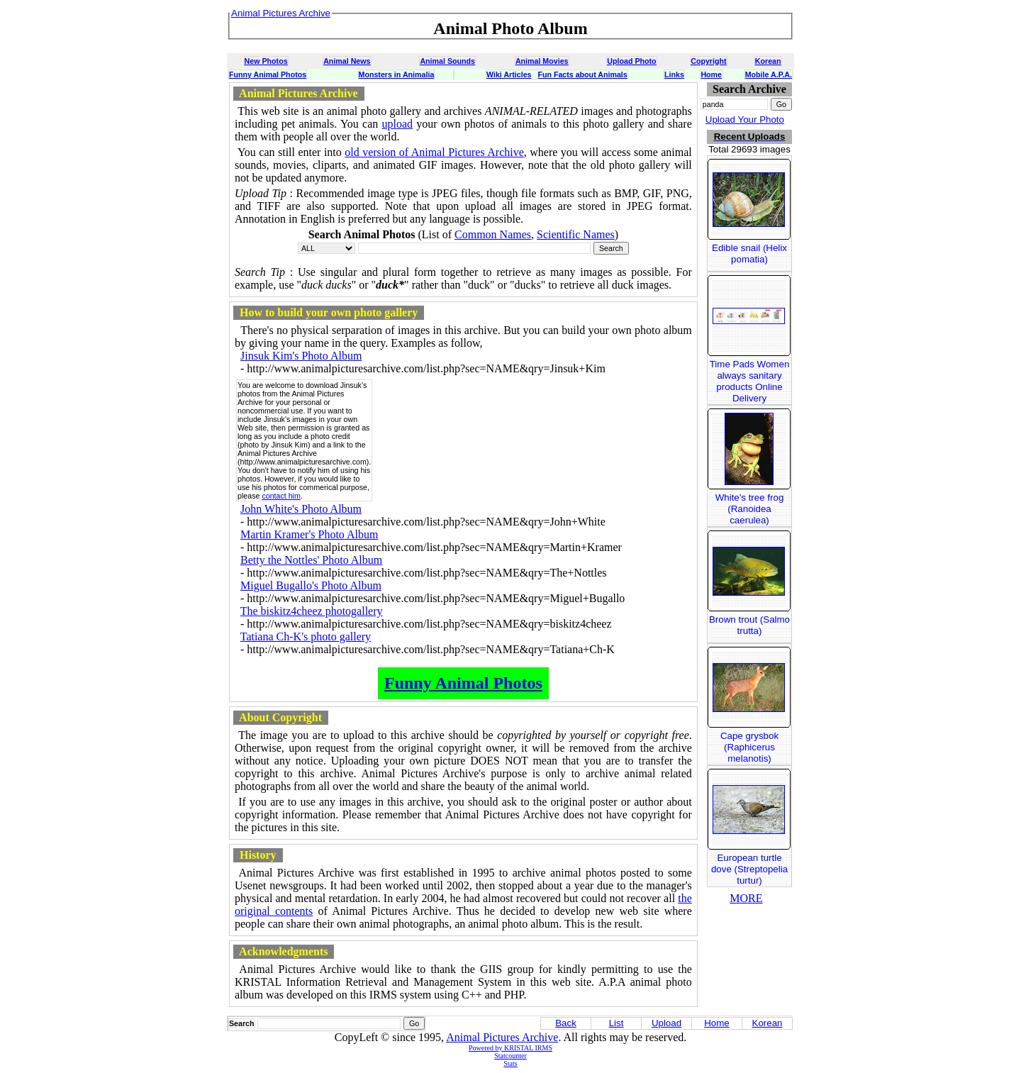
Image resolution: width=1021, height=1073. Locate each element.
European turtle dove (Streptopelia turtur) (749, 869)
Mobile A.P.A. (768, 74)
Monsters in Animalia (397, 74)
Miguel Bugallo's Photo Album (310, 585)
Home (711, 74)
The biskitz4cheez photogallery (311, 611)
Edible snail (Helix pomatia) (749, 254)
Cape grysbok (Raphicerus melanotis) (749, 747)
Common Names (492, 234)
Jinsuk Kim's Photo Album (301, 356)
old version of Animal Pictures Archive (434, 152)
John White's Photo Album (301, 509)
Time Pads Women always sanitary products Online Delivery (750, 381)
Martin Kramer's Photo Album (309, 534)
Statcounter (510, 1056)
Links (674, 74)
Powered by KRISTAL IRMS (510, 1048)
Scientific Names (576, 234)
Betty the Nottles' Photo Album (311, 560)
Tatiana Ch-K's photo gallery (305, 636)
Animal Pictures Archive (502, 1037)
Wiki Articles (508, 74)
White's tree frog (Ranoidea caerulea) (749, 509)
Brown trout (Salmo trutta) (749, 625)
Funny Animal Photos (267, 74)
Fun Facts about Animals (582, 74)
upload (397, 124)
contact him (281, 495)
